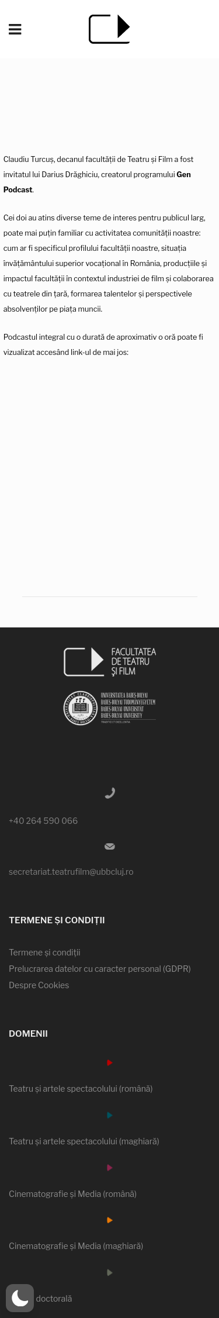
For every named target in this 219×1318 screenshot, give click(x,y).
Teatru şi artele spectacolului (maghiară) (84, 1141)
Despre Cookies (39, 985)
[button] (20, 1298)
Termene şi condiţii (45, 952)
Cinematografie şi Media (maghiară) (76, 1246)
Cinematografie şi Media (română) (73, 1194)
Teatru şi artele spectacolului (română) (81, 1088)
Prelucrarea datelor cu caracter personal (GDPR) (100, 969)
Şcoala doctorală (40, 1298)
